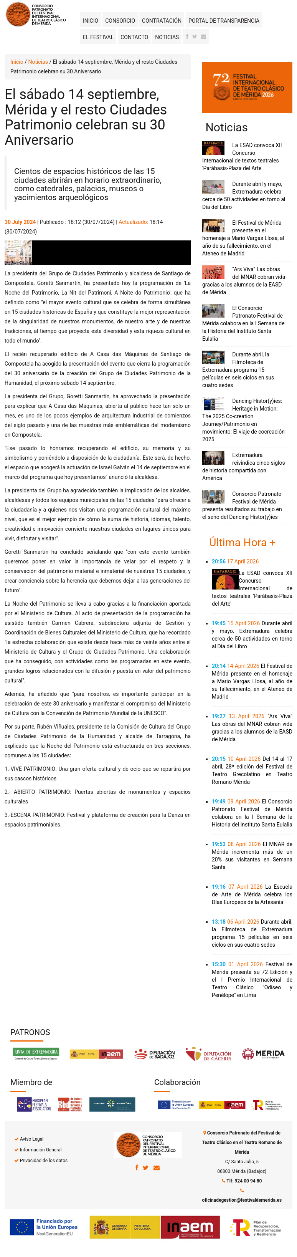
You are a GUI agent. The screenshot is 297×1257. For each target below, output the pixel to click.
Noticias (167, 37)
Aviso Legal (31, 1139)
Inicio (90, 21)
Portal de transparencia (223, 21)
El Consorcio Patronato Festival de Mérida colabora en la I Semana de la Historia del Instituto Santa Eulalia (243, 323)
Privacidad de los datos (44, 1160)
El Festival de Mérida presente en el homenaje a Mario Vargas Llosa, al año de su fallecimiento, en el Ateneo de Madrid (243, 238)
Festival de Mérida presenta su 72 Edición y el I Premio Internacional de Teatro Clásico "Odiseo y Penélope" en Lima (252, 979)
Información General (40, 1150)
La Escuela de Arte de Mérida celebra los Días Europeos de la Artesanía (252, 894)
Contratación (162, 21)
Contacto (134, 37)
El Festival (98, 37)
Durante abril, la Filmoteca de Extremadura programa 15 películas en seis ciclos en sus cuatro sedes (238, 369)
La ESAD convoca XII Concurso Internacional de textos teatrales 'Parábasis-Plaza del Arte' (252, 588)
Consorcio (120, 21)
